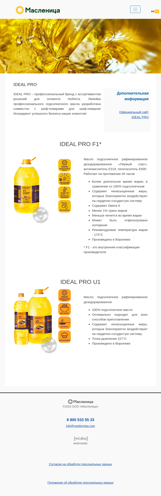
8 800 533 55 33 (80, 420)
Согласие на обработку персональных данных (80, 464)
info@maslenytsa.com (80, 426)
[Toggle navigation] (135, 9)
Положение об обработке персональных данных (80, 482)
